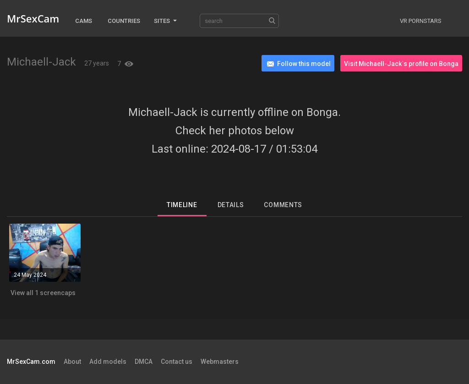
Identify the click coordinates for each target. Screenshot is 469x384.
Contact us (176, 361)
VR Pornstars (421, 20)
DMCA (144, 361)
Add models (107, 361)
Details (231, 204)
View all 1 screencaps (43, 292)
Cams (83, 20)
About (72, 361)
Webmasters (220, 361)
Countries (124, 20)
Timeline (182, 204)
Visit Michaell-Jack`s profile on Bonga (401, 63)
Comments (283, 204)
